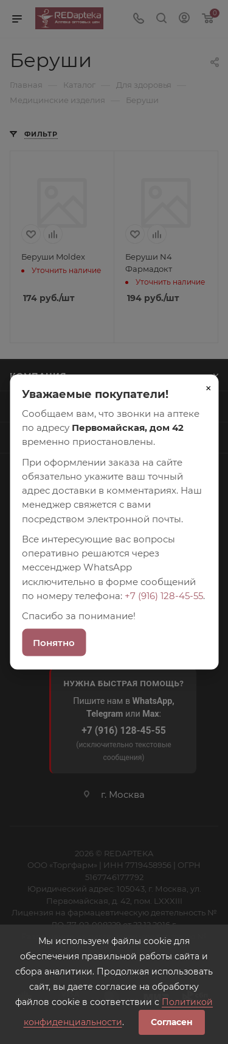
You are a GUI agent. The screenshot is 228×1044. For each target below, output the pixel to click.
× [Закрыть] (208, 387)
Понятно (54, 642)
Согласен (172, 1022)
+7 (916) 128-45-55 (164, 595)
